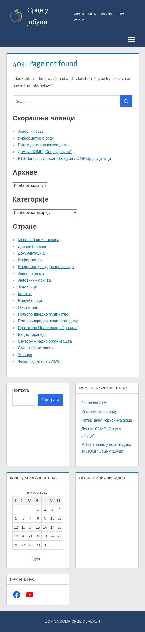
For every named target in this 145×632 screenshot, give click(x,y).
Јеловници (27, 287)
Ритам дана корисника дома (43, 144)
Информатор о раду (36, 138)
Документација (31, 253)
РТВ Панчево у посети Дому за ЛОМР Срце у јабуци (64, 158)
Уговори (25, 354)
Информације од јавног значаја (46, 266)
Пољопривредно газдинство (43, 314)
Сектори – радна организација (45, 341)
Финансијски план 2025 (38, 361)
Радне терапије (32, 334)
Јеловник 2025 (31, 131)
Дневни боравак (32, 246)
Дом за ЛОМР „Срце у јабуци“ (45, 151)
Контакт (25, 293)
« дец (35, 558)
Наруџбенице (30, 300)
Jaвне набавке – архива (38, 239)
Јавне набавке (31, 273)
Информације (30, 259)
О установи (28, 307)
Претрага (20, 390)
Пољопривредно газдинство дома (48, 320)
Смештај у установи (35, 347)
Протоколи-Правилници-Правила (47, 327)
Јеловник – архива (34, 280)
